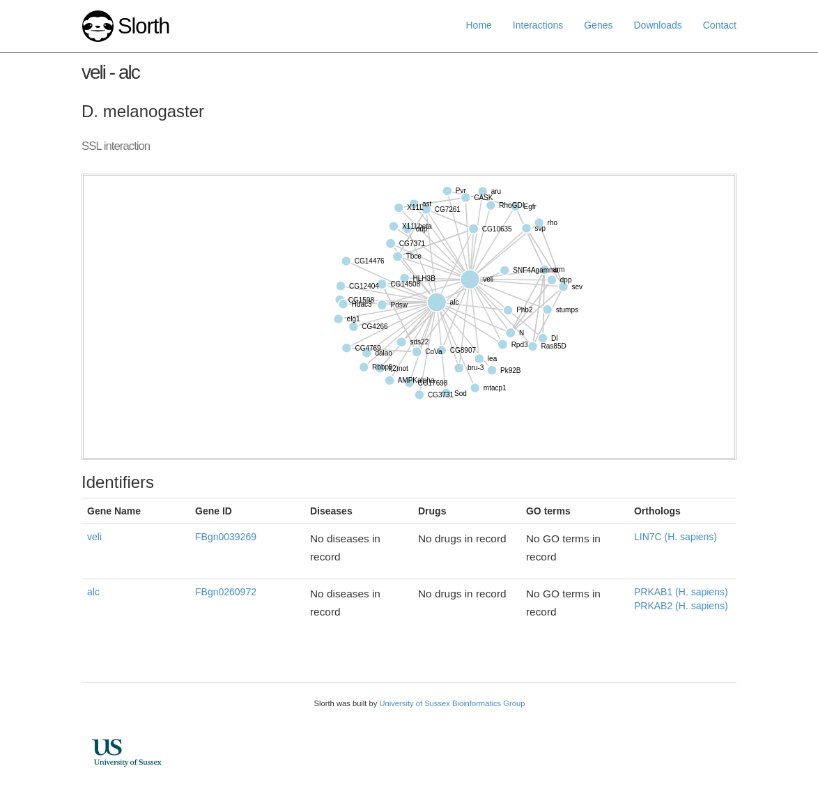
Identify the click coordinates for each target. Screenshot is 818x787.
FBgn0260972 (225, 591)
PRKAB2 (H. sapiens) (681, 605)
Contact (719, 25)
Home (479, 25)
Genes (598, 25)
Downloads (657, 25)
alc (93, 591)
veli (94, 536)
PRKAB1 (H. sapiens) (681, 591)
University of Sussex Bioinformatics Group (452, 703)
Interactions (538, 25)
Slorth (143, 26)
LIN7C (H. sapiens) (675, 536)
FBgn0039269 (225, 536)
